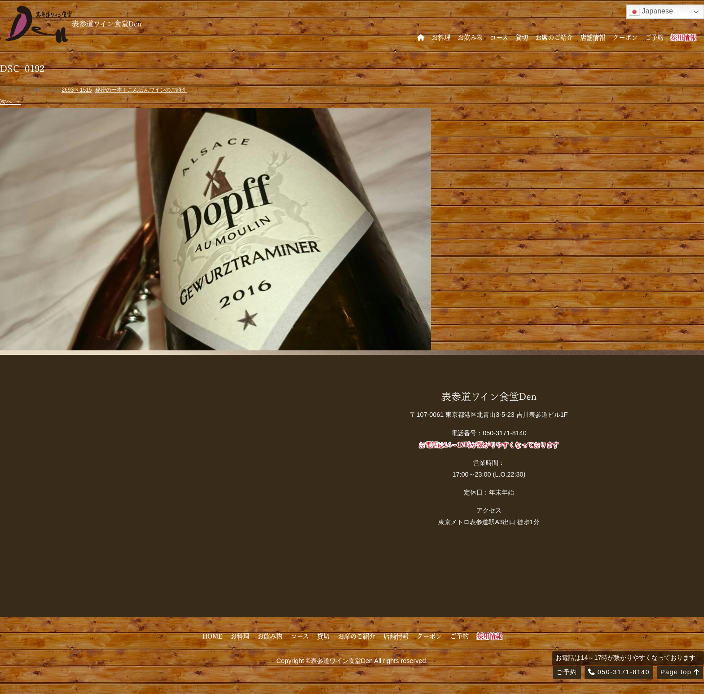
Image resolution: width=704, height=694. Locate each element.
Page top (680, 672)
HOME (212, 636)
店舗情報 (592, 37)
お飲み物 (470, 37)
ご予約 (654, 37)
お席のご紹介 (554, 37)
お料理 (440, 37)
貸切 (521, 37)
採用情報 (683, 37)
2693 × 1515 (77, 90)
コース (499, 37)
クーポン (625, 37)
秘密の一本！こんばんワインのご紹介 (141, 90)
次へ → (10, 101)
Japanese (651, 11)
